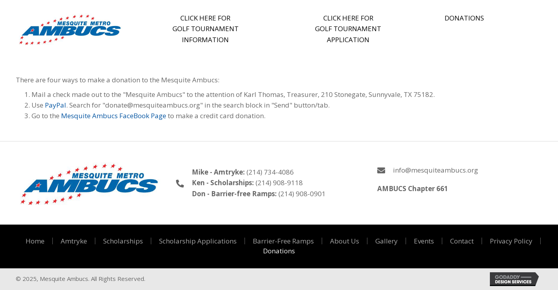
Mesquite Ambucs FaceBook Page (113, 115)
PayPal (55, 105)
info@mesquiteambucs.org (435, 170)
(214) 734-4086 (270, 172)
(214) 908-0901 (302, 193)
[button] (205, 29)
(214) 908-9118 (279, 182)
